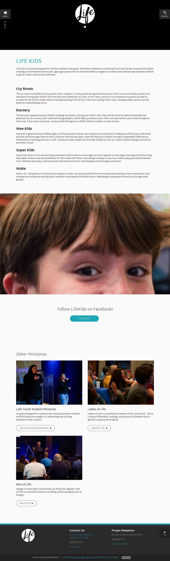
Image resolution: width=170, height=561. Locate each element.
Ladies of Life (98, 428)
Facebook (84, 318)
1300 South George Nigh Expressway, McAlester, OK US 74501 (90, 557)
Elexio (126, 557)
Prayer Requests (119, 544)
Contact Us (74, 547)
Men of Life (24, 503)
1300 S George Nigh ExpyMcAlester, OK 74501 (81, 536)
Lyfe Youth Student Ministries (34, 428)
